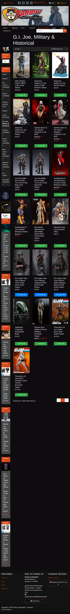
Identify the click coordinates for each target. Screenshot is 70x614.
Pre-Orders (4, 174)
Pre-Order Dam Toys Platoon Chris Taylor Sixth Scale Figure (21, 282)
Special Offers (43, 28)
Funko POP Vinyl (5, 116)
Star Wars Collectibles (5, 182)
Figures (4, 111)
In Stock (21, 95)
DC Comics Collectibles (5, 86)
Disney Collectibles (5, 96)
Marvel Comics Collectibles (5, 142)
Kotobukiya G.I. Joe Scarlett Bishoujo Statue (21, 229)
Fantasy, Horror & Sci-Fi (5, 104)
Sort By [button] (17, 49)
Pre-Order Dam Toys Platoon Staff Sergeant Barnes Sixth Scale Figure (60, 282)
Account (32, 28)
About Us (15, 28)
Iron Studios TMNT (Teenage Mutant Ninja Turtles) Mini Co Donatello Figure (5, 491)
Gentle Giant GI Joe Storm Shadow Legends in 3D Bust (60, 132)
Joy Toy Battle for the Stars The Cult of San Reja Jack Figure (21, 182)
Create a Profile (53, 578)
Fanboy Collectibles (19, 607)
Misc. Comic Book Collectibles (5, 154)
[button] (8, 3)
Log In (54, 28)
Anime (4, 74)
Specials (5, 522)
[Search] (49, 31)
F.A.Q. (23, 28)
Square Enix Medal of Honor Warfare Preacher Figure (40, 331)
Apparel (4, 78)
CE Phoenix (7, 609)
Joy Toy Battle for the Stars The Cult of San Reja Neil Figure (40, 182)
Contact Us (6, 31)
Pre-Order (21, 295)
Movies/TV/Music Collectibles (5, 166)
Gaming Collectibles (5, 132)
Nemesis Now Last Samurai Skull (59, 229)
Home (5, 28)
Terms (63, 28)
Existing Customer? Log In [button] (58, 583)
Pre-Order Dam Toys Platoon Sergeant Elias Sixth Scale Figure (40, 282)
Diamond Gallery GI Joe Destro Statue (60, 83)
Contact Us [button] (35, 601)
